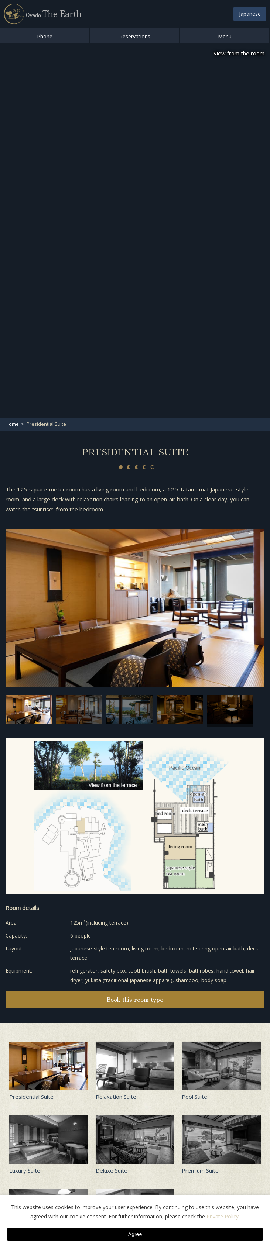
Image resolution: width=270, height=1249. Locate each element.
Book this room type (135, 1000)
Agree (135, 1234)
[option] (135, 608)
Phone (44, 36)
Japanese (250, 13)
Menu (225, 36)
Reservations (134, 36)
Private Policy (222, 1216)
